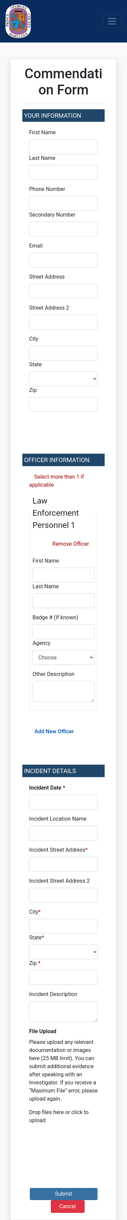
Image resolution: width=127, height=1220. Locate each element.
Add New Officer (54, 731)
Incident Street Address (58, 850)
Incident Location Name (58, 819)
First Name (42, 132)
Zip (33, 390)
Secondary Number (52, 214)
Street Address (47, 277)
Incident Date (47, 788)
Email (36, 246)
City (33, 339)
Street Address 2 (49, 308)
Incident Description (53, 994)
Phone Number (47, 189)
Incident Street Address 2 (59, 881)
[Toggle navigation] (112, 21)
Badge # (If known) (55, 617)
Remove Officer (70, 544)
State (35, 364)
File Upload (42, 1031)
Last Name (42, 158)
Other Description (54, 674)
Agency (41, 643)
